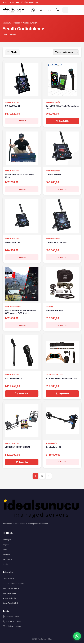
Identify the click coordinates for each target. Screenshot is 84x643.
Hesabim (6, 554)
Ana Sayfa (7, 23)
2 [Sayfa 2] (42, 476)
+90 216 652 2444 (13, 621)
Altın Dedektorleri (9, 593)
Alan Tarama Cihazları (11, 588)
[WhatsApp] (77, 636)
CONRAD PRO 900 (13, 242)
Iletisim (5, 564)
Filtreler (12, 52)
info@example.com (14, 626)
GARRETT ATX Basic (54, 310)
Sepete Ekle (62, 121)
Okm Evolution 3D (53, 447)
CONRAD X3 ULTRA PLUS (57, 242)
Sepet (5, 549)
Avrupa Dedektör (9, 598)
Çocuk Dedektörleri (10, 603)
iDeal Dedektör (8, 579)
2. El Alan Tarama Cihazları (13, 584)
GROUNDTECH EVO (13, 378)
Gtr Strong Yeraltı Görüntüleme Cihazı (62, 378)
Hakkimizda (7, 559)
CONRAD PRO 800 (53, 174)
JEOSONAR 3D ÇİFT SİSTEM (17, 447)
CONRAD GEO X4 (12, 106)
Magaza (17, 23)
